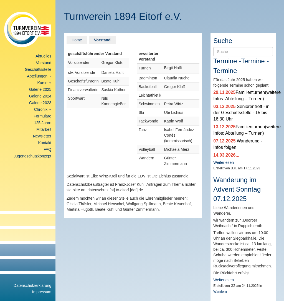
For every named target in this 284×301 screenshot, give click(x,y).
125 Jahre (42, 123)
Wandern (220, 292)
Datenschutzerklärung (32, 285)
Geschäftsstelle (38, 69)
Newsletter (42, 136)
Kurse (44, 83)
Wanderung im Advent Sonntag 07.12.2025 (237, 189)
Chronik (42, 109)
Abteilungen (39, 76)
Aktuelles (43, 56)
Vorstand (43, 63)
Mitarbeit (43, 129)
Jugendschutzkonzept (32, 156)
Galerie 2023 (40, 103)
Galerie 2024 (40, 96)
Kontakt (44, 143)
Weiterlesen (223, 162)
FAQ (47, 149)
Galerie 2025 (40, 89)
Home (77, 40)
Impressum (41, 292)
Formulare (42, 116)
